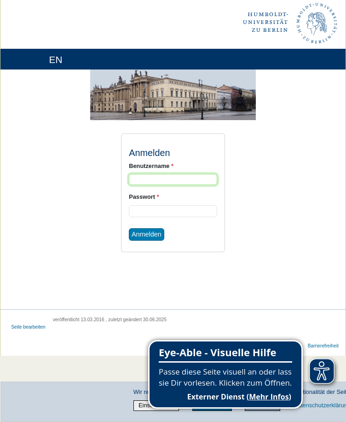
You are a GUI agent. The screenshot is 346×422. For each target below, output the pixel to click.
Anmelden (146, 234)
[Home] (33, 59)
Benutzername (151, 165)
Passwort (144, 196)
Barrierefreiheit (323, 345)
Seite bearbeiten (28, 327)
